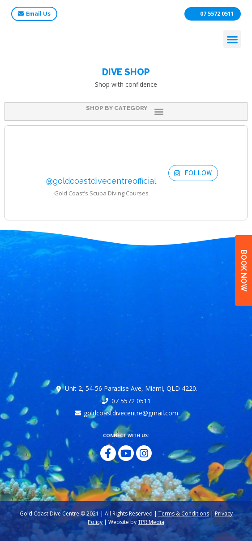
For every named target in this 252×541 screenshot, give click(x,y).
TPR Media (151, 522)
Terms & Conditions (183, 513)
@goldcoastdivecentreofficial (101, 181)
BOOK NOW (243, 270)
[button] (232, 39)
